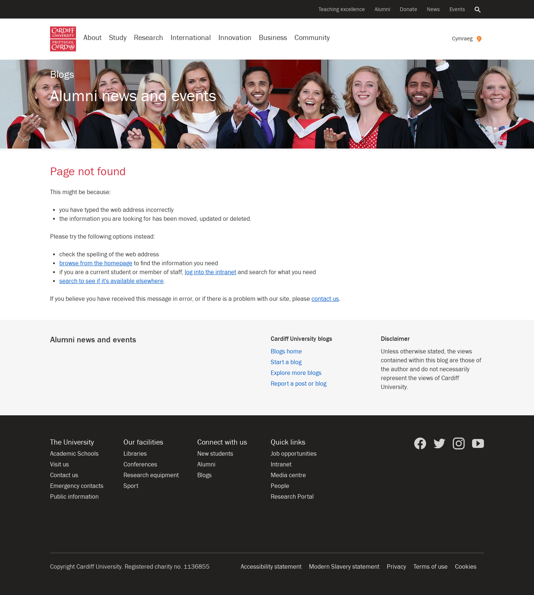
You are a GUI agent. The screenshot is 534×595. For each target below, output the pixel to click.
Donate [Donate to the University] (408, 9)
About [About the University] (92, 37)
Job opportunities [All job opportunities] (294, 454)
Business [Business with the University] (273, 37)
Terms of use (430, 567)
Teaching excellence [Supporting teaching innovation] (342, 9)
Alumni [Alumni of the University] (382, 9)
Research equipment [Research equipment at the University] (151, 475)
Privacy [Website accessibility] (396, 567)
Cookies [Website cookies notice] (466, 567)
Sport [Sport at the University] (130, 486)
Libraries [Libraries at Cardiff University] (135, 454)
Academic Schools (74, 454)
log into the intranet (210, 272)
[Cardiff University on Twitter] (439, 443)
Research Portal (292, 497)
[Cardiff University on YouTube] (478, 443)
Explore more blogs (296, 373)
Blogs (62, 75)
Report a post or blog (298, 384)
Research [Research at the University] (148, 37)
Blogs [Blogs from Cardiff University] (204, 475)
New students (215, 454)
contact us (325, 299)
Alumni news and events (133, 96)
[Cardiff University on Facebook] (420, 443)
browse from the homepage (95, 263)
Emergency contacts (76, 486)
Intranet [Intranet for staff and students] (281, 464)
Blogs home (286, 351)
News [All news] (433, 9)
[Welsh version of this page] (468, 39)
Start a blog (286, 362)
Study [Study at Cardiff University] (117, 37)
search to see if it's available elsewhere (111, 281)
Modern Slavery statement (344, 567)
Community (312, 37)
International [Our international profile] (191, 37)
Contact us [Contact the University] (64, 475)
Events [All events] (457, 9)
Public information (74, 497)
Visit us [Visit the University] (59, 464)
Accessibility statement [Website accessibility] (271, 567)
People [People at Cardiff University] (280, 486)
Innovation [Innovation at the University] (234, 37)
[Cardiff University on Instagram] (459, 443)
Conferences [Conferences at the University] (140, 464)
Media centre (288, 475)
